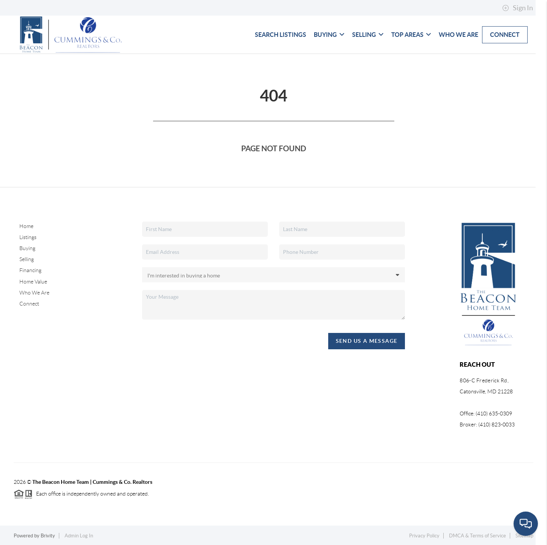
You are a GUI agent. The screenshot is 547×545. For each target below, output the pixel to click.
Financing (30, 270)
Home (26, 226)
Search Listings (280, 34)
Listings (27, 237)
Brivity (48, 536)
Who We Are (458, 34)
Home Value (33, 282)
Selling (368, 34)
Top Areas (411, 34)
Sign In (517, 8)
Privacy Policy (424, 536)
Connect (505, 34)
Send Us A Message (367, 341)
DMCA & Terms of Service (477, 536)
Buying (329, 34)
